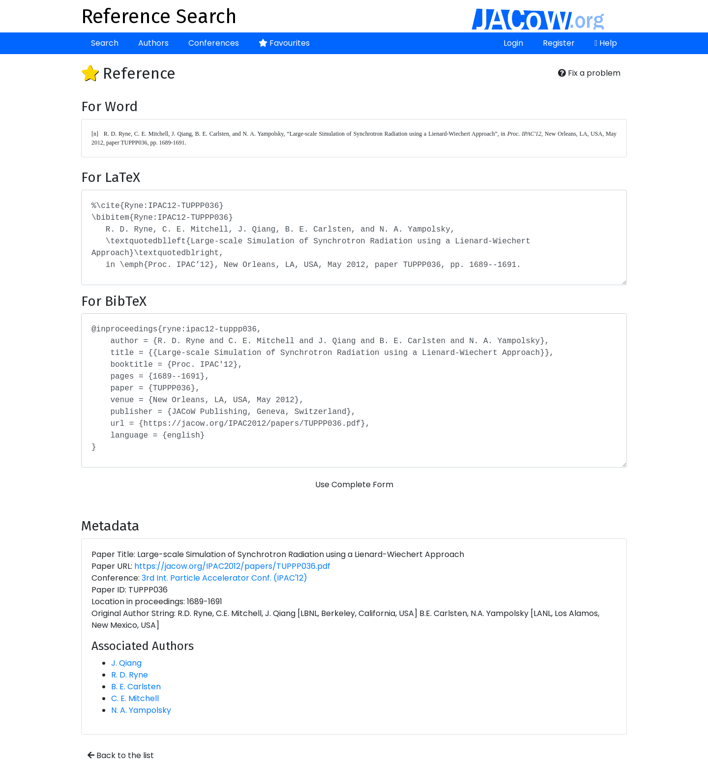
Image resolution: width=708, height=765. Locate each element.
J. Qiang (126, 663)
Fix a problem (589, 73)
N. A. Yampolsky (141, 710)
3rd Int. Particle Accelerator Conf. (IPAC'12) (224, 578)
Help (605, 43)
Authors (153, 43)
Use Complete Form (354, 484)
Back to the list (121, 755)
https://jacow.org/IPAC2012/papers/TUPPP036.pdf (232, 566)
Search (104, 43)
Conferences (213, 43)
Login (513, 43)
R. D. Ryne (129, 674)
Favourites (284, 43)
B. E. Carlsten (136, 686)
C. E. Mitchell (135, 698)
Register (559, 43)
